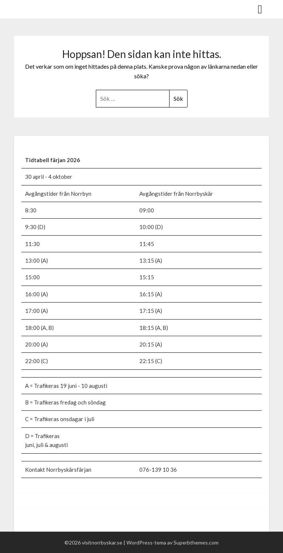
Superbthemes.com (196, 542)
